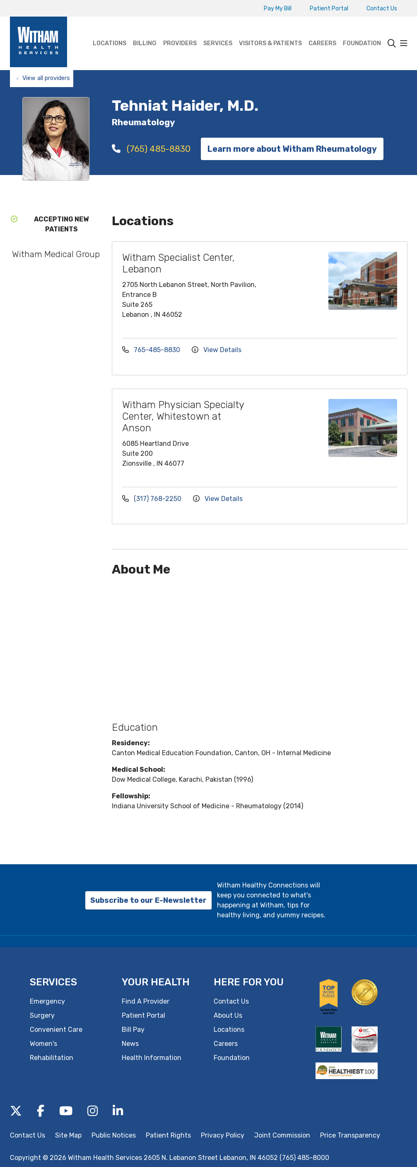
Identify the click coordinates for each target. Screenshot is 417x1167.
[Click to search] (392, 43)
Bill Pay (133, 1029)
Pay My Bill (278, 8)
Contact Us (381, 8)
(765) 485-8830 (151, 148)
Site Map (68, 1135)
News (130, 1044)
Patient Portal (329, 8)
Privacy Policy (222, 1135)
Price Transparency (350, 1135)
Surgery (42, 1015)
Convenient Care (56, 1029)
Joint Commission (282, 1135)
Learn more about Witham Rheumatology (292, 149)
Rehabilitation (51, 1058)
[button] (403, 43)
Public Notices (114, 1135)
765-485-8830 (152, 350)
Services (218, 32)
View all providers (46, 78)
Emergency (47, 1001)
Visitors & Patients (270, 32)
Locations (109, 32)
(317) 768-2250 (152, 499)
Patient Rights (168, 1135)
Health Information (151, 1058)
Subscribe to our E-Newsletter (148, 900)
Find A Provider (145, 1001)
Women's (43, 1044)
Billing (145, 32)
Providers (180, 32)
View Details (216, 350)
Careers (322, 32)
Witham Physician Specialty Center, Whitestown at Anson (183, 416)
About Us (228, 1015)
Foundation (362, 32)
